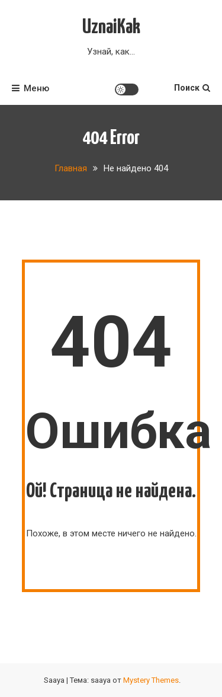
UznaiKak (111, 27)
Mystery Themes (151, 680)
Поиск (192, 87)
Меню (30, 88)
